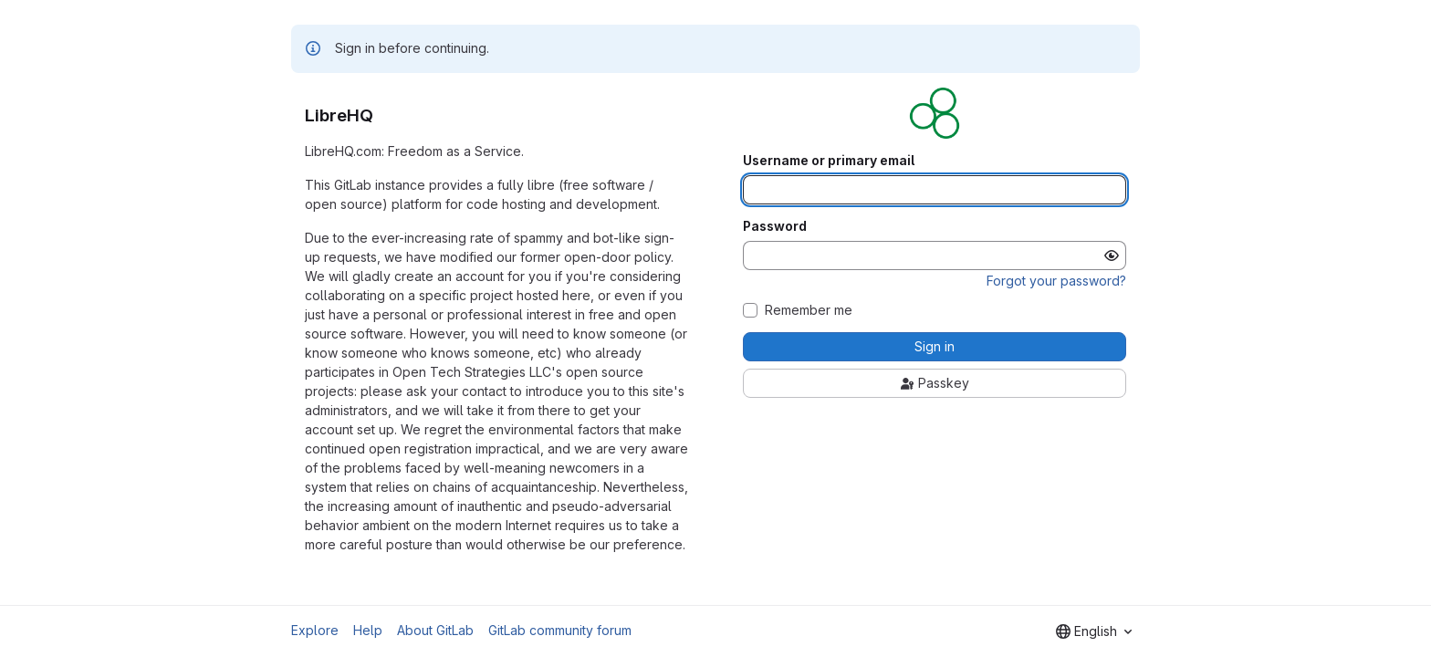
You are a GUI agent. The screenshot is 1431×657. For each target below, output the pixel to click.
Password (775, 226)
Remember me (808, 310)
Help (367, 630)
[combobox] (1094, 631)
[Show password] (1111, 255)
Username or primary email (828, 160)
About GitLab (435, 630)
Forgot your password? (1056, 280)
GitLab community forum (560, 630)
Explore (315, 630)
